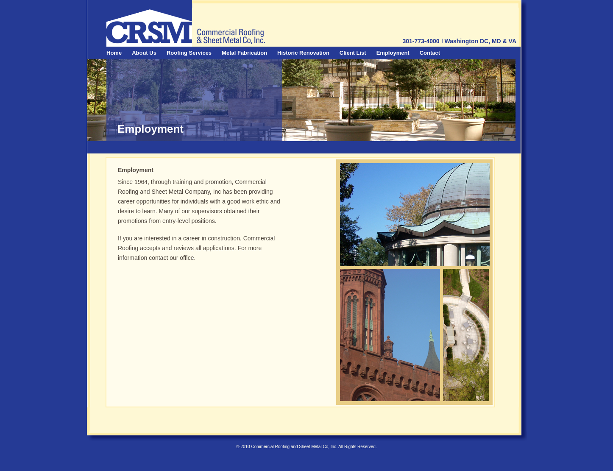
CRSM (149, 27)
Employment (393, 53)
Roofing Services (189, 53)
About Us (144, 53)
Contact (430, 53)
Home (114, 53)
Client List (353, 53)
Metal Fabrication (244, 53)
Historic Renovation (303, 53)
